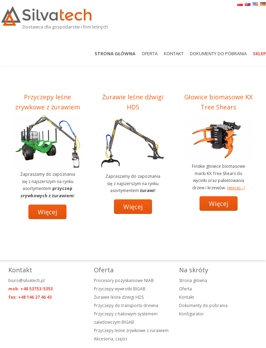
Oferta (150, 53)
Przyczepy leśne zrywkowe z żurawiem (131, 330)
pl (240, 4)
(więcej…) (236, 188)
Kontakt (174, 53)
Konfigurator (191, 314)
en (255, 4)
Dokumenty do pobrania (218, 53)
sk (247, 4)
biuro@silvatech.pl (26, 280)
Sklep (259, 53)
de (263, 4)
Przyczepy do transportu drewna (126, 305)
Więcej (47, 212)
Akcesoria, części (110, 339)
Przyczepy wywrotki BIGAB (119, 289)
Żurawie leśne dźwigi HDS (119, 297)
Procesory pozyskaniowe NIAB (124, 280)
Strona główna (115, 53)
